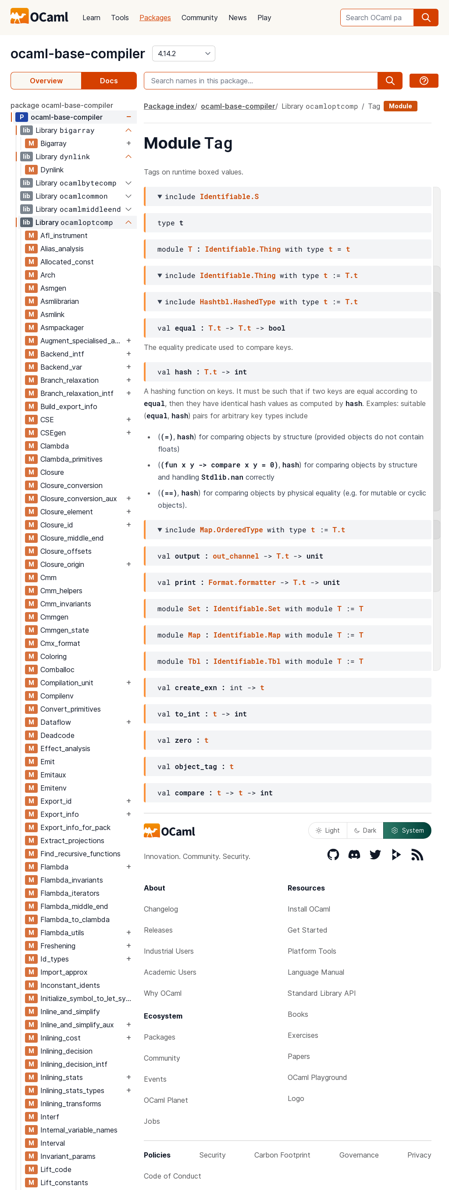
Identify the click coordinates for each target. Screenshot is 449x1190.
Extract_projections (72, 840)
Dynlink (52, 169)
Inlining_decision (66, 1051)
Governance (359, 1155)
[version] (183, 53)
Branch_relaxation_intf (77, 393)
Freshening (57, 945)
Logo (296, 1098)
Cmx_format (60, 643)
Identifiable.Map (247, 634)
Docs (109, 80)
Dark (365, 830)
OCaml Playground (317, 1077)
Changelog (161, 909)
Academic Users (170, 972)
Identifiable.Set (247, 608)
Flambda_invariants (71, 880)
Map (194, 634)
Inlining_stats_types (72, 1090)
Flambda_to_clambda (75, 919)
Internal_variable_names (79, 1130)
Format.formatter (242, 582)
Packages (155, 17)
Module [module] (400, 106)
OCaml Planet (166, 1100)
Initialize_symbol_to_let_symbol (88, 998)
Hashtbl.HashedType (238, 301)
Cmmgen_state (64, 630)
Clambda (54, 446)
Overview (46, 80)
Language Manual (316, 972)
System (407, 830)
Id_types (54, 959)
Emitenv (53, 788)
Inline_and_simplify (70, 1011)
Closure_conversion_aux (78, 498)
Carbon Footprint (282, 1155)
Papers (299, 1056)
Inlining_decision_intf (73, 1064)
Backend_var (61, 367)
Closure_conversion (71, 485)
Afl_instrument (64, 235)
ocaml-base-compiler (78, 53)
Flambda (54, 866)
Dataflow (55, 722)
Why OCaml (163, 993)
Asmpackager (62, 327)
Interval (52, 1143)
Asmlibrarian (59, 301)
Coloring (53, 656)
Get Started (308, 930)
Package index (169, 106)
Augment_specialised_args (82, 340)
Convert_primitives (70, 709)
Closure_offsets (66, 551)
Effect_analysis (65, 748)
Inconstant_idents (70, 985)
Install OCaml (309, 909)
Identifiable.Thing (243, 248)
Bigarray (53, 143)
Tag (374, 106)
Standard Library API (322, 993)
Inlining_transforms (70, 1103)
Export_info (59, 814)
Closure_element (66, 511)
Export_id (56, 801)
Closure (52, 472)
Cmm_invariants (65, 603)
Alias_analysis (62, 248)
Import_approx (64, 972)
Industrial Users (169, 951)
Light (328, 830)
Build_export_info (68, 406)
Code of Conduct (172, 1176)
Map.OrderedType (231, 529)
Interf (49, 1116)
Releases (158, 930)
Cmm (48, 577)
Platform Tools (312, 951)
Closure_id (56, 524)
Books (298, 1014)
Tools (120, 17)
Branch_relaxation (69, 380)
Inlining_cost (60, 1037)
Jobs (152, 1121)
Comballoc (57, 669)
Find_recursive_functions (80, 853)
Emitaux (53, 774)
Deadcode (57, 735)
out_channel (236, 555)
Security (213, 1155)
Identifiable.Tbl (247, 661)
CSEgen (53, 432)
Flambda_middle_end (74, 906)
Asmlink (52, 314)
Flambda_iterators (70, 893)
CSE (47, 419)
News (237, 17)
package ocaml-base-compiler (62, 105)
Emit (47, 761)
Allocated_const (67, 261)
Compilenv (57, 695)
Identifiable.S (229, 196)
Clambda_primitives (71, 459)
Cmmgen (54, 617)
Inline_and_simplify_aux (77, 1024)
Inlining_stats (61, 1077)
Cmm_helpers (61, 590)
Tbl (194, 661)
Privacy (419, 1155)
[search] (426, 17)
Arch (47, 275)
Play (264, 17)
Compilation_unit (66, 682)
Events (155, 1079)
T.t (351, 275)
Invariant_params (68, 1156)
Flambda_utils (62, 932)
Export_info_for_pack (75, 827)
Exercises (303, 1035)
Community (200, 17)
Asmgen (53, 288)
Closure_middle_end (72, 538)
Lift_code (55, 1169)
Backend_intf (62, 353)
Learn (91, 17)
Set (194, 608)
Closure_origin (62, 564)
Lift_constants (64, 1182)
